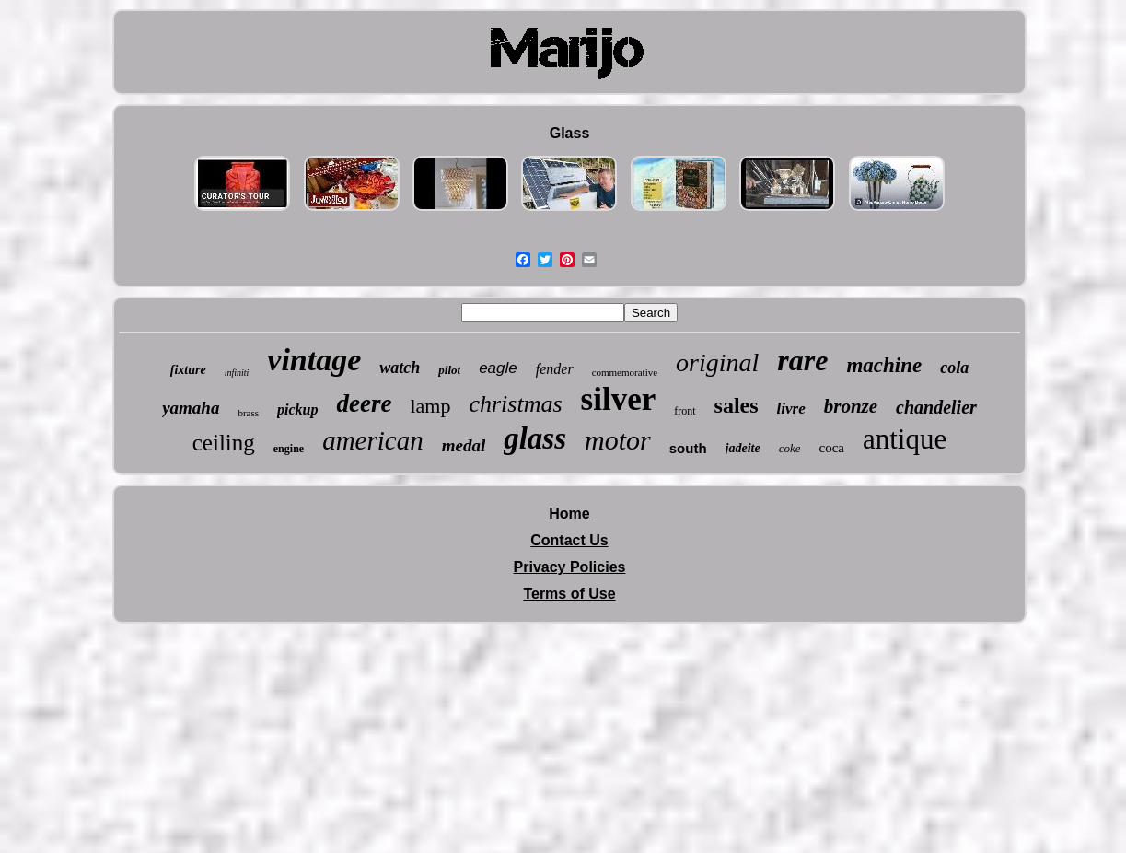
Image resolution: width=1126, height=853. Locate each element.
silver (618, 399)
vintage (314, 360)
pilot (449, 370)
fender (555, 369)
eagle (498, 368)
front (684, 410)
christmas (515, 404)
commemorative (624, 372)
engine (288, 448)
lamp (430, 405)
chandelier (936, 407)
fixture (188, 370)
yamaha (190, 407)
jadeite (743, 448)
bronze (850, 406)
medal (464, 445)
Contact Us (569, 540)
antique (904, 439)
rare (802, 360)
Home (569, 513)
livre (791, 408)
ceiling (223, 442)
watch (399, 367)
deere (363, 403)
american (373, 440)
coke (790, 448)
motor (618, 440)
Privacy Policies (570, 567)
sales (736, 405)
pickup (297, 409)
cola (954, 367)
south (688, 448)
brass (248, 412)
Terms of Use (569, 594)
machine (884, 365)
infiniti (237, 373)
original (717, 362)
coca (830, 447)
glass (535, 438)
